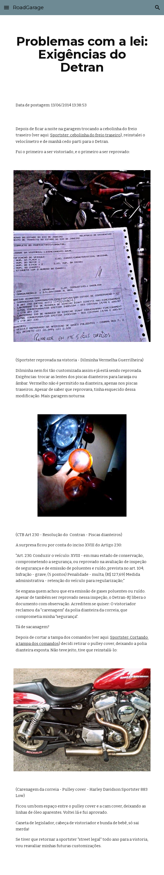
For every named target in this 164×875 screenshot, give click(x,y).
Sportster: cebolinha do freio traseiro (85, 135)
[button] (6, 7)
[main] (81, 54)
